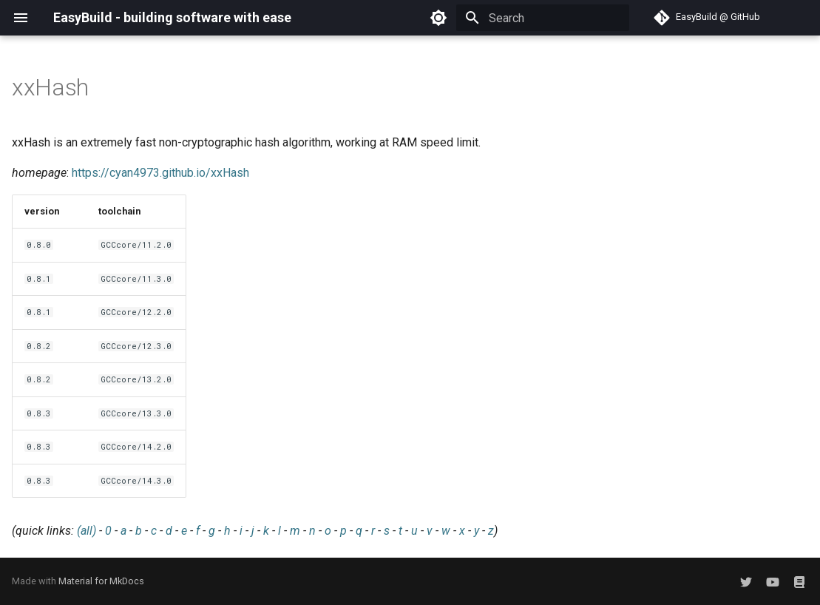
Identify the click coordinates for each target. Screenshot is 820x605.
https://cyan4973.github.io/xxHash (160, 173)
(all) (86, 531)
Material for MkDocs (101, 581)
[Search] (542, 17)
